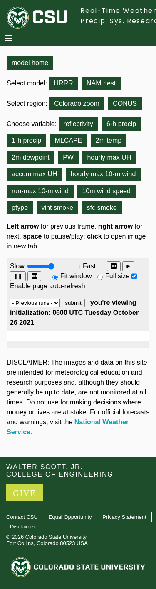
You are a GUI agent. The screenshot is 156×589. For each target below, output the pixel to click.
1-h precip (26, 140)
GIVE (24, 493)
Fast (89, 266)
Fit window (76, 276)
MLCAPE (68, 140)
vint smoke (57, 207)
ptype (20, 207)
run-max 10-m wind (40, 191)
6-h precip (121, 123)
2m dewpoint (31, 157)
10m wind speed (106, 191)
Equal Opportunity (70, 517)
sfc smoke (102, 207)
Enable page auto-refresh (47, 286)
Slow (17, 266)
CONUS (125, 103)
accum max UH (34, 174)
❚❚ (17, 276)
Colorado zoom (76, 103)
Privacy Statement (124, 517)
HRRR (63, 83)
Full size (117, 276)
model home (30, 62)
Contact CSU (22, 517)
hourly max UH (109, 157)
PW (68, 157)
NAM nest (101, 83)
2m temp (108, 140)
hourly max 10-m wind (103, 174)
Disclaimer (22, 526)
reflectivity (78, 123)
